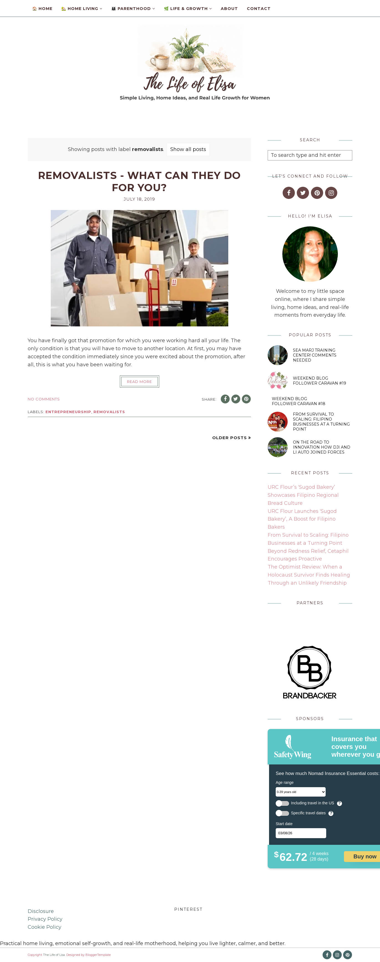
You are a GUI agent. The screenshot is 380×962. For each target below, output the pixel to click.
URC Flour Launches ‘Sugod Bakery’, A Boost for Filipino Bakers (302, 519)
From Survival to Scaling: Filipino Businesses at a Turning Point (321, 422)
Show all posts (188, 149)
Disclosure (41, 911)
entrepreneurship (68, 412)
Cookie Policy (44, 927)
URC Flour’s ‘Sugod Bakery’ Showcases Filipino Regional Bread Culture (303, 495)
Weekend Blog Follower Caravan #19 (319, 381)
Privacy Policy (45, 919)
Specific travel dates (308, 813)
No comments (44, 399)
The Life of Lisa (54, 955)
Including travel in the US (312, 803)
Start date (284, 824)
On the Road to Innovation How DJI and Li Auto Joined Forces (321, 447)
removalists (109, 412)
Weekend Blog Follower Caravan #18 (298, 401)
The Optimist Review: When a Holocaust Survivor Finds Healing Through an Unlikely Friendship (309, 575)
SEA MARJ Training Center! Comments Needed (314, 355)
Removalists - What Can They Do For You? (139, 181)
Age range (285, 782)
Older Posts (229, 437)
